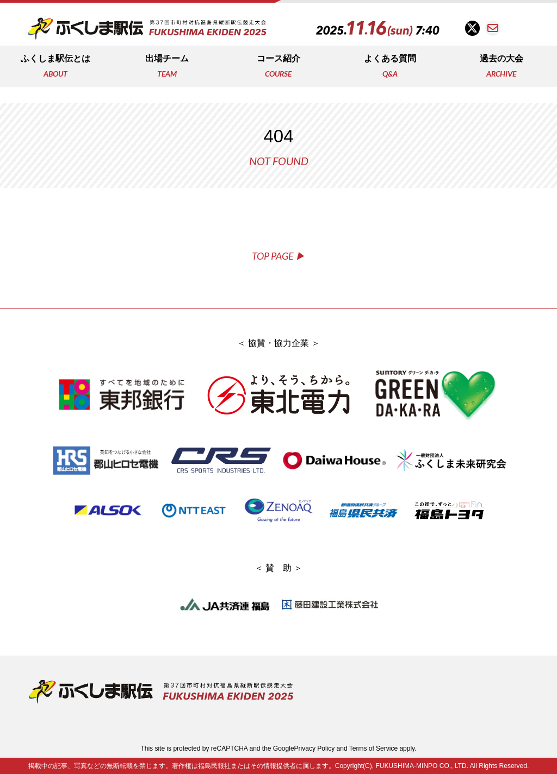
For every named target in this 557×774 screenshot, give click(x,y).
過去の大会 (501, 67)
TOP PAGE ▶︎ (278, 256)
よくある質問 (390, 67)
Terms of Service (373, 748)
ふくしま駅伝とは (55, 67)
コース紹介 (278, 67)
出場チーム (167, 67)
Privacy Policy (314, 748)
